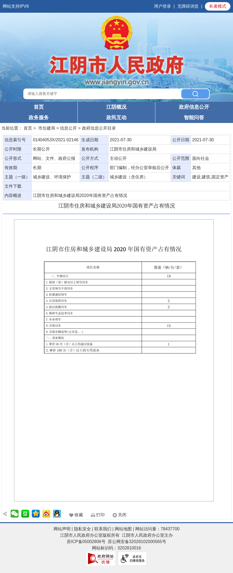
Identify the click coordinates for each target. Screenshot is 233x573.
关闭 (122, 515)
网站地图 (123, 529)
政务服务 (39, 117)
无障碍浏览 (188, 6)
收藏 (78, 515)
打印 (100, 515)
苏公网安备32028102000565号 (137, 541)
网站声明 (62, 529)
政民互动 (116, 117)
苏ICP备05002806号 (86, 541)
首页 (39, 107)
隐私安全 (82, 529)
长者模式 (217, 6)
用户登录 (162, 6)
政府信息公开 (194, 107)
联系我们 (102, 529)
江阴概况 (116, 107)
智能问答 (194, 117)
